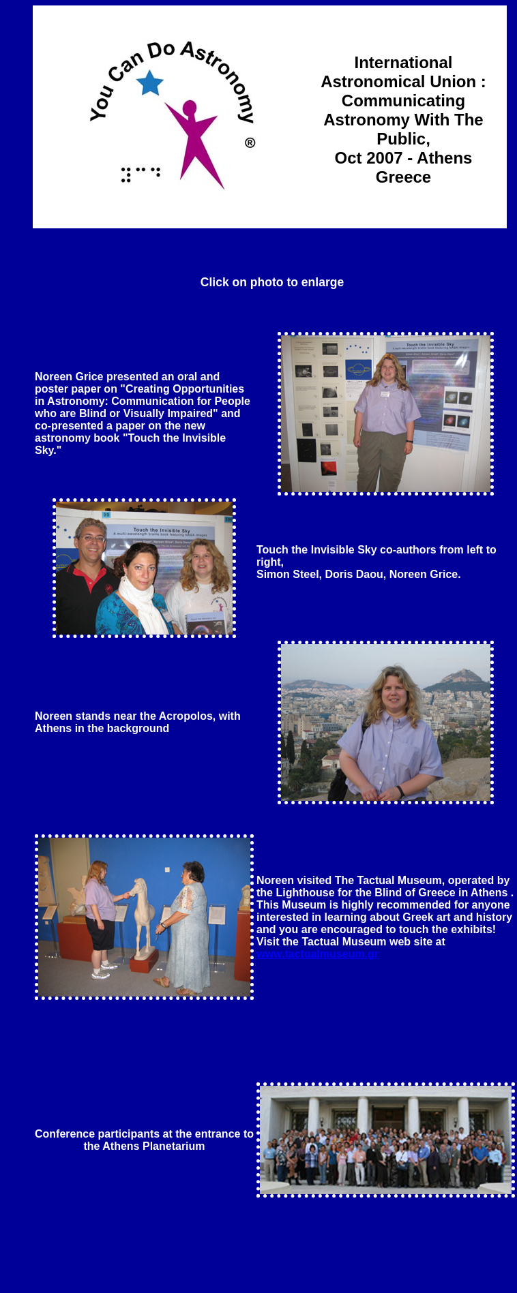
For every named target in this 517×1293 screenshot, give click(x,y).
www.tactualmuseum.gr (317, 954)
